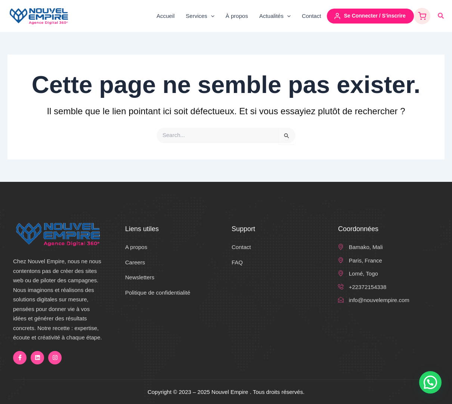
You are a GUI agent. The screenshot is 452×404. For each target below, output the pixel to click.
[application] (210, 16)
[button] (441, 16)
